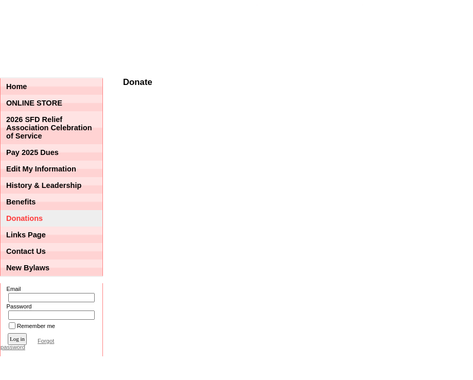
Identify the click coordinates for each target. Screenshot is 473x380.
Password (17, 306)
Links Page (26, 235)
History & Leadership (43, 185)
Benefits (21, 202)
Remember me (36, 326)
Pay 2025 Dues (32, 152)
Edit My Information (41, 169)
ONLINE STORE (34, 103)
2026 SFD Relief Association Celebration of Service (49, 127)
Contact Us (26, 251)
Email (12, 289)
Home (16, 86)
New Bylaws (27, 268)
